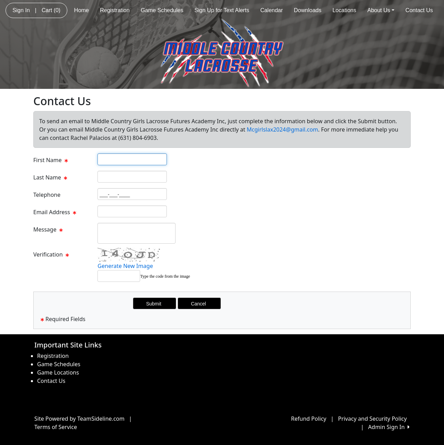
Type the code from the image (165, 276)
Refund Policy (308, 418)
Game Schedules (162, 10)
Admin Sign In (389, 427)
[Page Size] (132, 159)
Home (81, 10)
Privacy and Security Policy (372, 418)
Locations (344, 10)
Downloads (307, 10)
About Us (380, 10)
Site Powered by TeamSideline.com (79, 418)
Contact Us (419, 10)
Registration (114, 10)
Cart (51, 10)
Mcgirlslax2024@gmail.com (282, 129)
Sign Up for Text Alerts (221, 10)
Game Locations (58, 372)
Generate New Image (125, 266)
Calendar (271, 10)
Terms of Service (55, 427)
